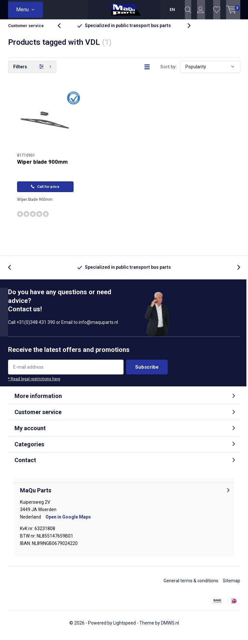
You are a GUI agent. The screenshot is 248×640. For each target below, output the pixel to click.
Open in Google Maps (68, 521)
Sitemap (231, 585)
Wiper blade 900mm (42, 166)
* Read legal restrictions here (34, 384)
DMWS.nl (170, 627)
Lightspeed (124, 627)
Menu (22, 9)
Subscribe (147, 372)
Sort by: (168, 71)
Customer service (26, 30)
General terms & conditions (191, 585)
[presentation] (62, 30)
